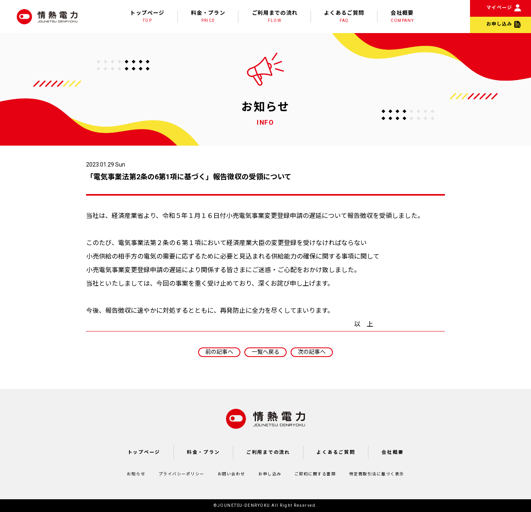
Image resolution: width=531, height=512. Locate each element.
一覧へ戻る (265, 352)
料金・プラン (208, 16)
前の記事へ (219, 352)
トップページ (147, 16)
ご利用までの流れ (275, 16)
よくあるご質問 (344, 16)
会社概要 (402, 16)
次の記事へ (312, 352)
